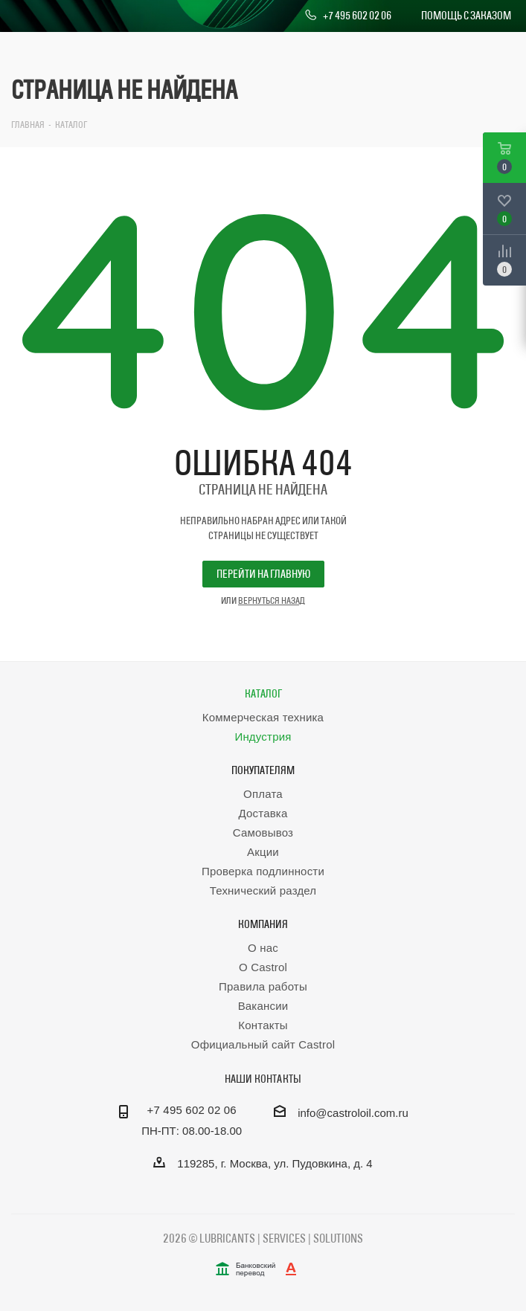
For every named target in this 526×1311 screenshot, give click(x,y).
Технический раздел (263, 890)
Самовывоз (263, 832)
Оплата (263, 793)
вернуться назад (271, 600)
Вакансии (263, 1005)
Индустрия (262, 736)
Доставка (262, 813)
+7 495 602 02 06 (347, 15)
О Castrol (263, 967)
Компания (263, 924)
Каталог (263, 693)
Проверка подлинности (263, 871)
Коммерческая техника (263, 717)
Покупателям (263, 770)
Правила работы (263, 986)
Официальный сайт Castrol (263, 1044)
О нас (263, 947)
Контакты (262, 1025)
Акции (263, 851)
